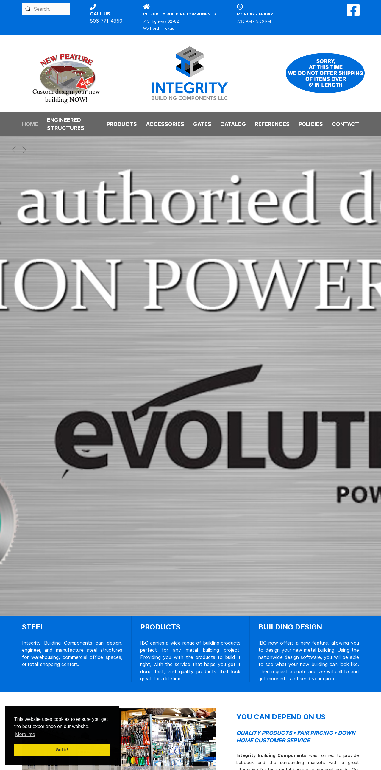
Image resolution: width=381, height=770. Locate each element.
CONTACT (345, 124)
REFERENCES (272, 124)
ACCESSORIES (165, 124)
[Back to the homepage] (190, 73)
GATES (202, 124)
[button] (14, 150)
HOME (30, 124)
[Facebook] (353, 14)
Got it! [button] (62, 749)
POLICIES (311, 124)
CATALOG (233, 124)
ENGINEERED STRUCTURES (65, 124)
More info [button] (25, 734)
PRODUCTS (122, 124)
